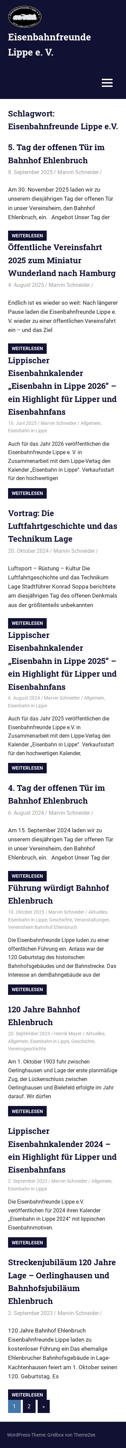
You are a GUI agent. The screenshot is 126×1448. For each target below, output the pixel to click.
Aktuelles (97, 912)
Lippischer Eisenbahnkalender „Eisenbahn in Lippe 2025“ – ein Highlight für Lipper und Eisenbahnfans (62, 661)
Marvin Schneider (78, 172)
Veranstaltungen (91, 919)
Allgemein (91, 423)
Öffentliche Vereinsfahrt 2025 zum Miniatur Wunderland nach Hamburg (62, 260)
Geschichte (60, 919)
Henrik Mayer (68, 1033)
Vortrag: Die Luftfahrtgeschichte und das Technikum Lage (62, 526)
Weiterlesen (27, 235)
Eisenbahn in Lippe (27, 430)
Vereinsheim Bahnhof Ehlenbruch (42, 927)
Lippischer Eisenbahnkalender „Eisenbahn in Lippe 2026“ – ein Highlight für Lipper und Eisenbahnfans (62, 386)
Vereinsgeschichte (27, 1048)
